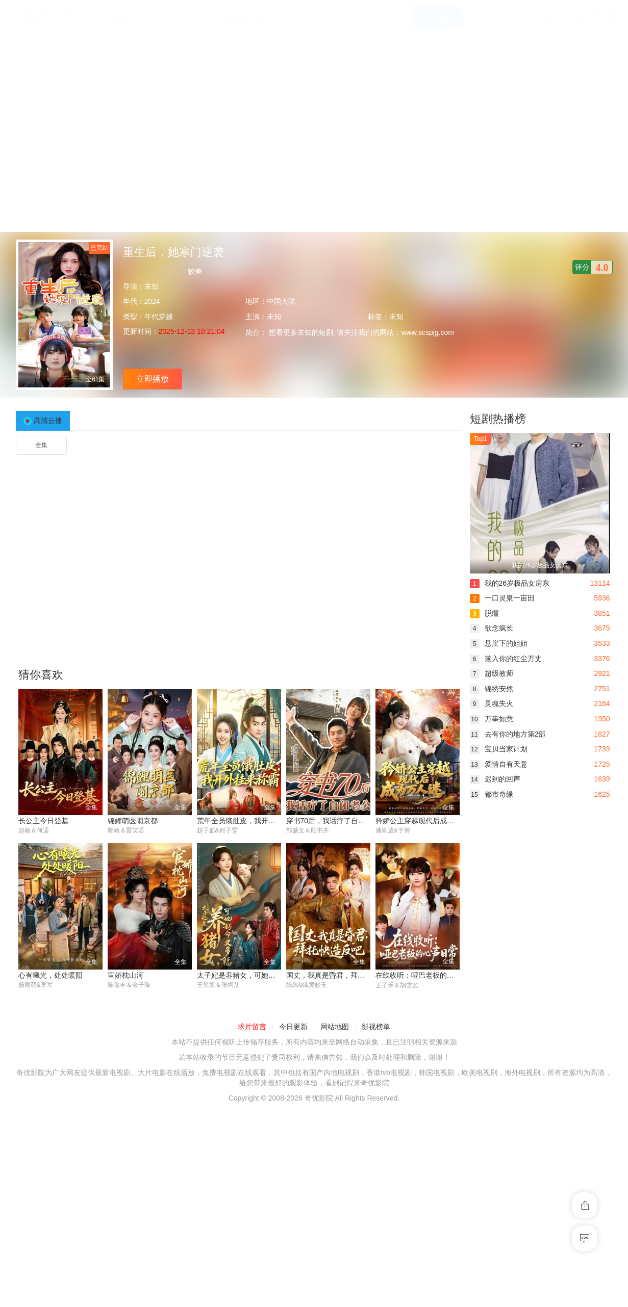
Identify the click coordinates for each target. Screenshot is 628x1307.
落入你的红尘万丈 (506, 659)
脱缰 (484, 613)
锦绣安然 (491, 689)
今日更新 (293, 1027)
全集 (41, 445)
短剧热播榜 (498, 418)
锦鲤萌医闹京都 (133, 821)
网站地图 (334, 1027)
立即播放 (152, 379)
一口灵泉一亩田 (502, 598)
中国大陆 (281, 301)
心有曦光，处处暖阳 (50, 976)
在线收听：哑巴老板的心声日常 (425, 976)
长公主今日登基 (43, 821)
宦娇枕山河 (125, 976)
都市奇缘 (491, 794)
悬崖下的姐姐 (498, 643)
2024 (152, 301)
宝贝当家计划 (498, 749)
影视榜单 (376, 1027)
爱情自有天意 (498, 764)
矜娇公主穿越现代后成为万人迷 (425, 821)
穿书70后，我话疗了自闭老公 (333, 821)
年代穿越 (158, 316)
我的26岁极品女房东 (510, 583)
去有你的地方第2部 (508, 734)
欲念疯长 (491, 628)
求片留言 (252, 1027)
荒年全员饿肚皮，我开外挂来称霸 (250, 821)
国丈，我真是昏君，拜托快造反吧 (339, 976)
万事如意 (491, 719)
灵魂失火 (491, 703)
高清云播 (48, 420)
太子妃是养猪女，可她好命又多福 (250, 976)
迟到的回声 (495, 779)
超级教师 (491, 673)
